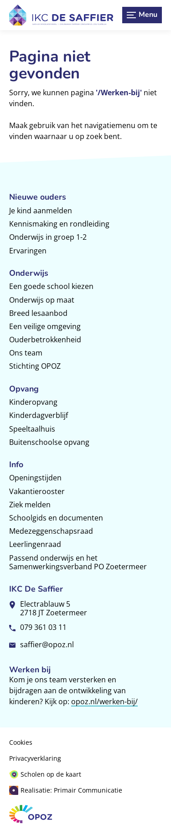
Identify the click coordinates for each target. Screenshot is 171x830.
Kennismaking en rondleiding (59, 224)
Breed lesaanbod (38, 313)
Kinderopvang (33, 402)
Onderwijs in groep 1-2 (48, 237)
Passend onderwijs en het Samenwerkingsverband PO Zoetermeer (78, 562)
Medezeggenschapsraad (51, 531)
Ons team (25, 353)
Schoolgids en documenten (56, 518)
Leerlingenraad (35, 544)
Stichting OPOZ (35, 366)
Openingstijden (35, 478)
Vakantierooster (37, 491)
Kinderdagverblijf (38, 415)
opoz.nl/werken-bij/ (104, 701)
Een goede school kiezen (51, 286)
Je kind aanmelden (40, 211)
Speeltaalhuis (32, 429)
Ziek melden (30, 505)
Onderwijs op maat (41, 300)
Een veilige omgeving (45, 326)
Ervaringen (28, 251)
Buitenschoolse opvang (49, 442)
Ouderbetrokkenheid (45, 340)
